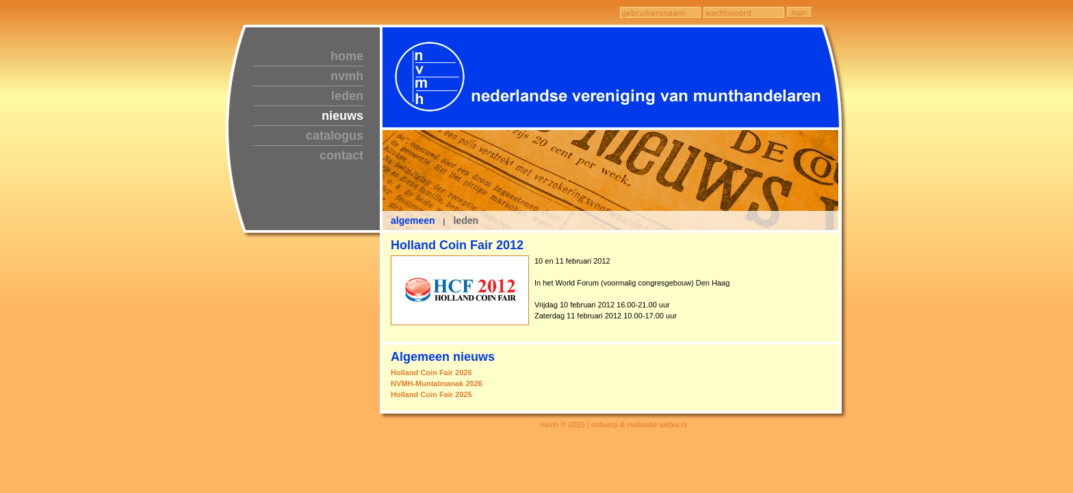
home (347, 56)
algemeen (413, 220)
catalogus (334, 135)
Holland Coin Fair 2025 (431, 394)
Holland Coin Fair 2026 (431, 372)
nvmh (347, 76)
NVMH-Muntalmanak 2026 (436, 383)
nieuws (342, 116)
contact (341, 155)
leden (347, 96)
